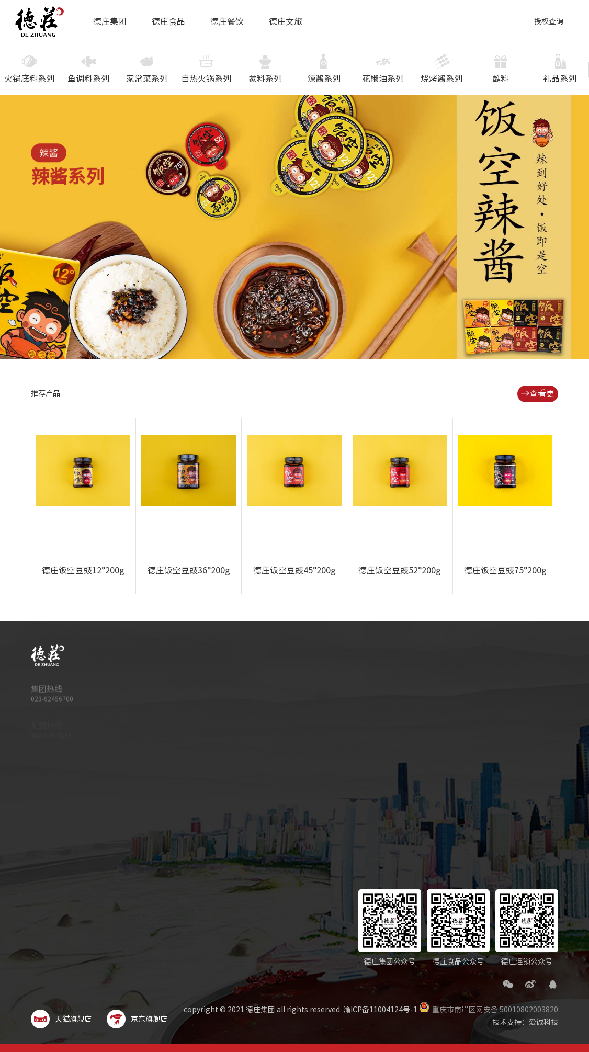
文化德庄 (315, 714)
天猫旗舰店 (61, 1019)
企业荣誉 (315, 741)
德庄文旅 (285, 21)
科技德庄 (315, 700)
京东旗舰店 (137, 1019)
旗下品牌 (315, 727)
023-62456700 (52, 703)
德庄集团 (110, 21)
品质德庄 (315, 687)
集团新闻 (315, 755)
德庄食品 (168, 21)
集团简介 (315, 673)
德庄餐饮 (227, 21)
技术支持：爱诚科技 (525, 1022)
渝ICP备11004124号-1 (380, 1009)
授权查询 (548, 21)
